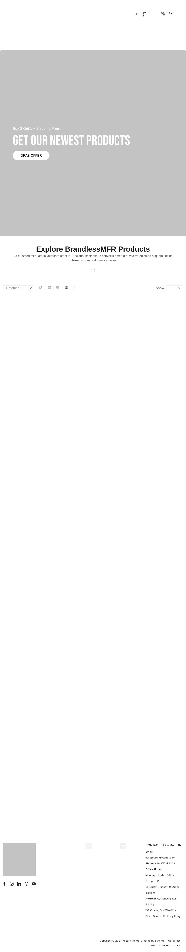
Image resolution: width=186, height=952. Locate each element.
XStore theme (131, 940)
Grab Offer (31, 155)
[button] (141, 11)
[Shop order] (18, 288)
